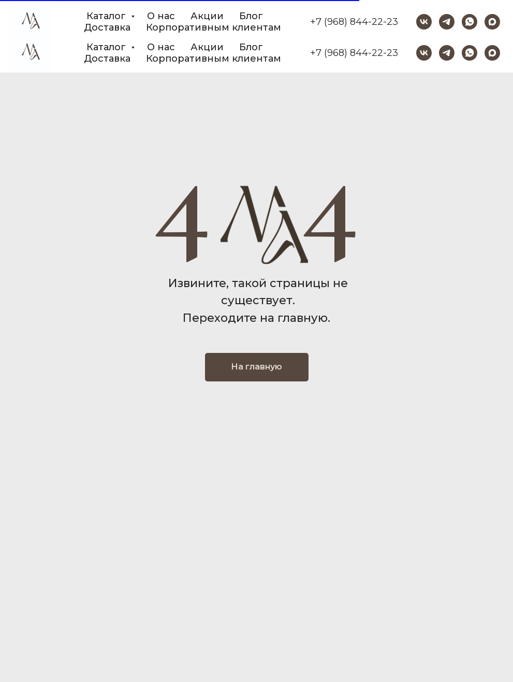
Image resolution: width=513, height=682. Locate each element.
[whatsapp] (469, 53)
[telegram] (447, 53)
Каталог (107, 47)
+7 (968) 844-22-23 (354, 53)
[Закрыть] (497, 16)
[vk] (424, 53)
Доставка (107, 58)
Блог (251, 47)
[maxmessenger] (492, 53)
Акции (207, 47)
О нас (161, 47)
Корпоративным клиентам (213, 58)
